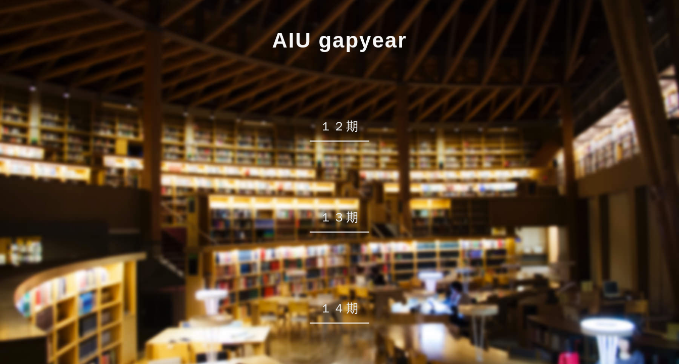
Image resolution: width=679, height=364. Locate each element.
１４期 (339, 308)
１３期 (339, 217)
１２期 (339, 126)
